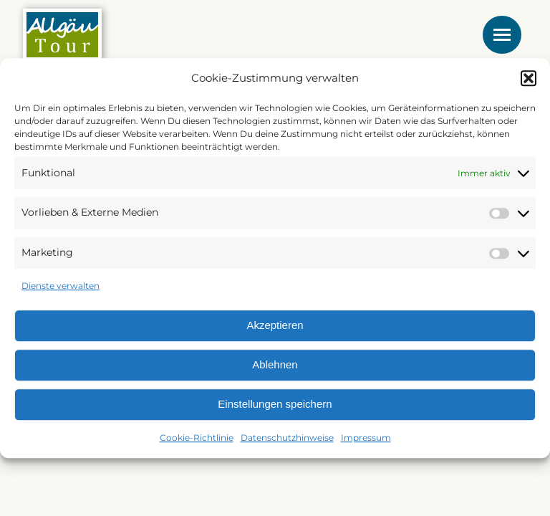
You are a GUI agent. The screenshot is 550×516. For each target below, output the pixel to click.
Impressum (366, 437)
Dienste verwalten (60, 286)
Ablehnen (274, 365)
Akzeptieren (274, 326)
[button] (528, 78)
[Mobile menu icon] (502, 35)
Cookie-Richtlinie (196, 437)
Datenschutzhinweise (287, 437)
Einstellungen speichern (275, 404)
